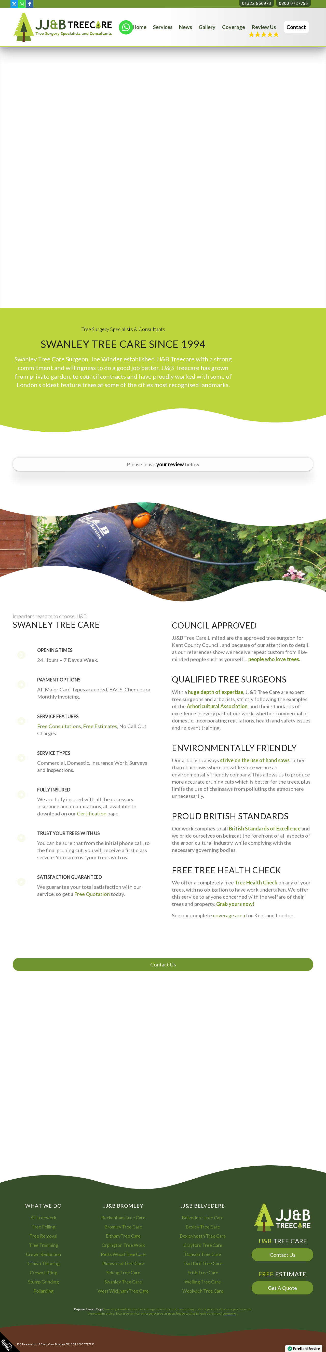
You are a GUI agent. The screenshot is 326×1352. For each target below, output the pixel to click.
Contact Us (163, 964)
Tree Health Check (256, 882)
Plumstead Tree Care (123, 1263)
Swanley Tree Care (123, 1282)
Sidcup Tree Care (123, 1272)
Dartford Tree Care (202, 1263)
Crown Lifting (43, 1272)
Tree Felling (43, 1227)
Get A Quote (282, 1288)
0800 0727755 (293, 3)
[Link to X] (14, 4)
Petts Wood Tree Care (123, 1254)
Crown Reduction (43, 1254)
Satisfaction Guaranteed (69, 877)
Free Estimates (100, 726)
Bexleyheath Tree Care (203, 1236)
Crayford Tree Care (202, 1245)
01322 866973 (256, 3)
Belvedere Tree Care (203, 1217)
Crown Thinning (44, 1263)
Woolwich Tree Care (202, 1291)
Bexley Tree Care (203, 1227)
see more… (230, 1313)
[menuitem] (139, 27)
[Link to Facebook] (29, 4)
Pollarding (43, 1291)
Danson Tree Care (203, 1254)
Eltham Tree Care (123, 1236)
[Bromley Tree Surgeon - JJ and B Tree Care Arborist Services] (63, 27)
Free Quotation (92, 894)
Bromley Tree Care (123, 1227)
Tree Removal (43, 1236)
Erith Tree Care (202, 1272)
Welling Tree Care (203, 1282)
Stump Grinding (43, 1282)
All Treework (43, 1217)
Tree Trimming (43, 1245)
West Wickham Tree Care (123, 1291)
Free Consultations (59, 726)
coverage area (229, 915)
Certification (91, 813)
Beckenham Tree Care (123, 1217)
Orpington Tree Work (123, 1245)
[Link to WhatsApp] (21, 4)
